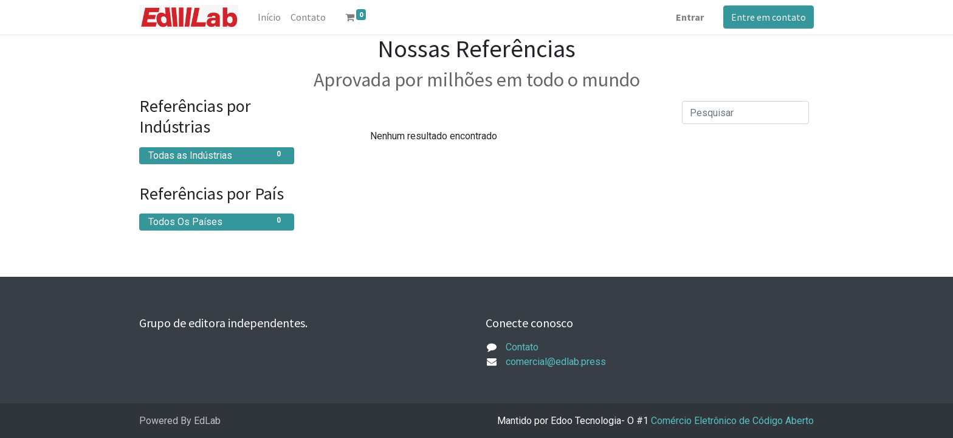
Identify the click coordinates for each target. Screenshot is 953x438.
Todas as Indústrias (216, 154)
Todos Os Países (216, 221)
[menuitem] (269, 17)
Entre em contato (768, 17)
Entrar (690, 17)
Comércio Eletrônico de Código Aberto (732, 420)
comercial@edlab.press (556, 361)
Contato (522, 347)
